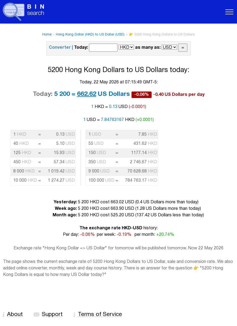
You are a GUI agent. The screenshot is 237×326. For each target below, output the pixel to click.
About (15, 314)
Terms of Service (100, 314)
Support (52, 314)
